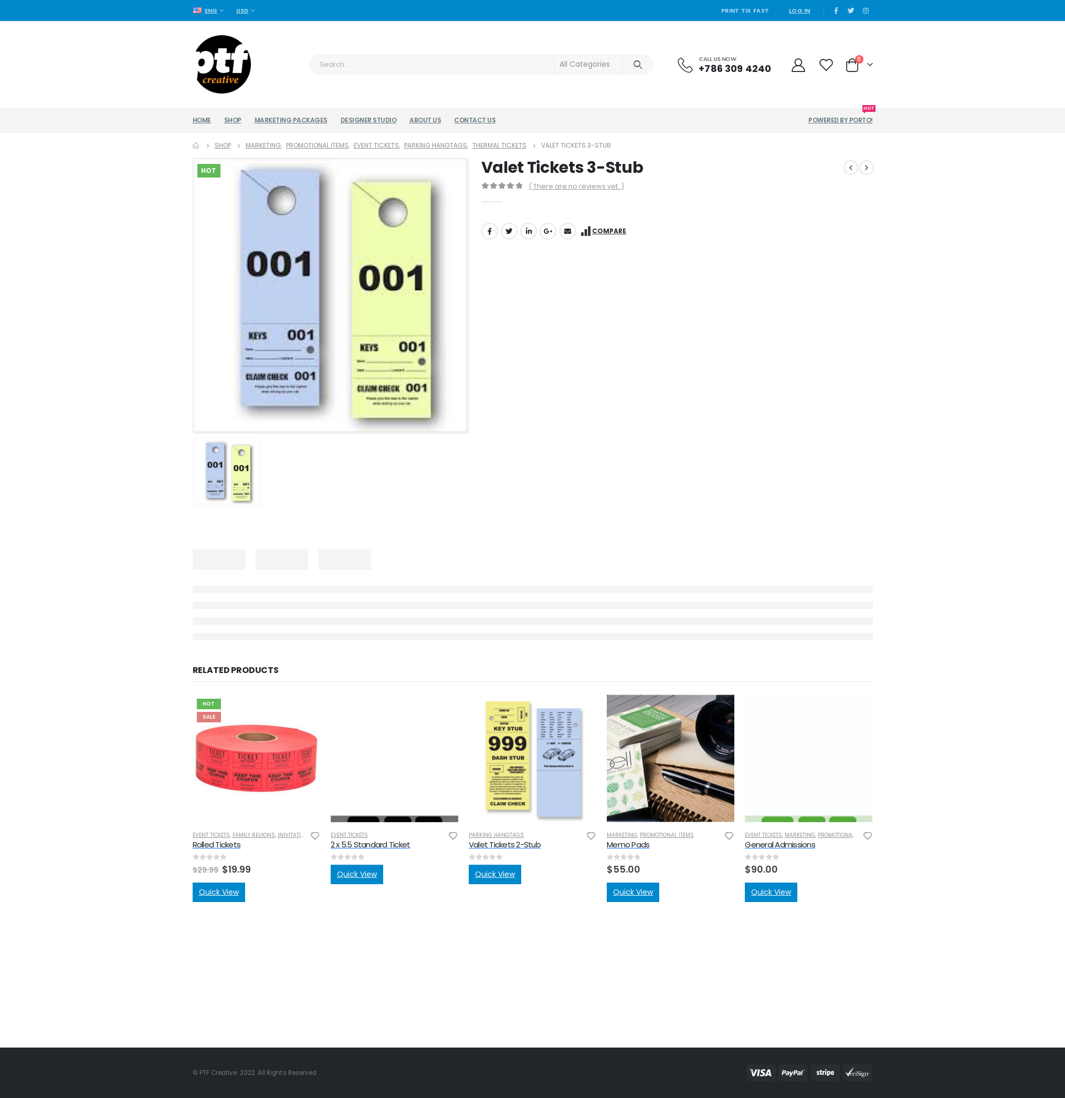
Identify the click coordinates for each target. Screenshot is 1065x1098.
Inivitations (295, 835)
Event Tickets (211, 835)
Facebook (489, 231)
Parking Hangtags (496, 835)
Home (202, 120)
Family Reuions (254, 835)
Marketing (622, 835)
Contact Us (474, 120)
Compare (609, 230)
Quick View (219, 892)
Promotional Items (667, 835)
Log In (799, 10)
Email (568, 231)
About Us (425, 120)
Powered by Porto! (840, 116)
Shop (232, 120)
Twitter (509, 231)
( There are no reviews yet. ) (576, 186)
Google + (548, 231)
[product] (256, 758)
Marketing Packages (291, 120)
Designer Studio (369, 120)
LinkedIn (528, 231)
